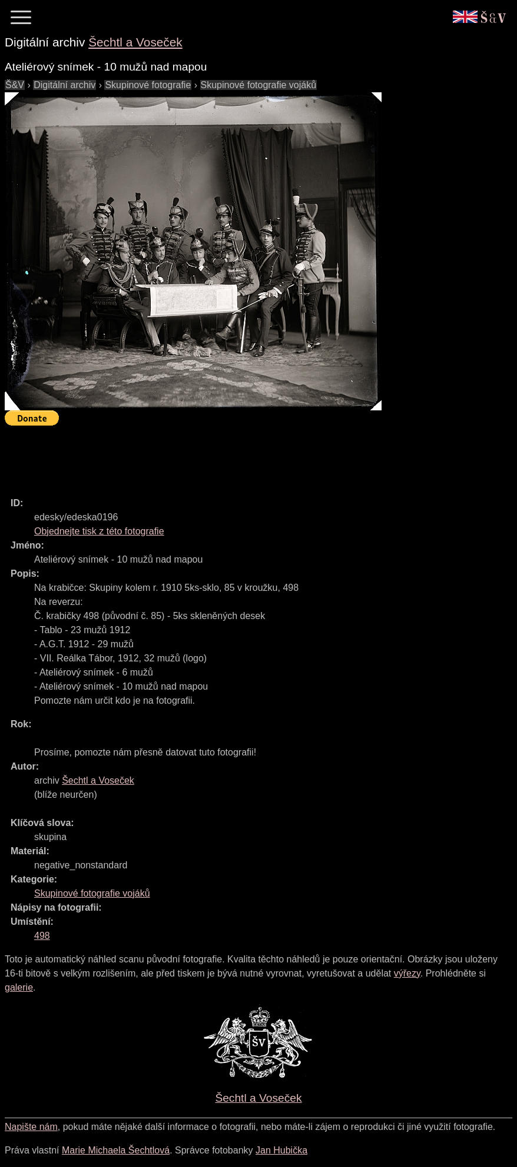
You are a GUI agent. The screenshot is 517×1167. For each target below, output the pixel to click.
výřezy (407, 973)
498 (42, 936)
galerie (19, 987)
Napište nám (31, 1127)
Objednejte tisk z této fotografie (99, 531)
